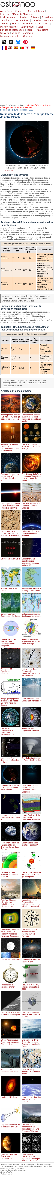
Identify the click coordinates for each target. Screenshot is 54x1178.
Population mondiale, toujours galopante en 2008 (31, 986)
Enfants (34, 17)
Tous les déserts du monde (10, 588)
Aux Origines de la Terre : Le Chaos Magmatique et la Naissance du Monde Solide (31, 476)
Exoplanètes (22, 20)
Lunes (5, 23)
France (12, 105)
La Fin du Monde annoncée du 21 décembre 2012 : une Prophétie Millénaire (31, 1127)
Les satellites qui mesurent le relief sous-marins (31, 1070)
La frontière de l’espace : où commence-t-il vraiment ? (31, 532)
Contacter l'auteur (6, 1174)
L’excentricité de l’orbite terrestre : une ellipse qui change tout (31, 873)
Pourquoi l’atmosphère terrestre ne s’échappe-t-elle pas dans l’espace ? (10, 476)
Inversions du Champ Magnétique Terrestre (31, 728)
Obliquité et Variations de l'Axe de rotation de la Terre (31, 1013)
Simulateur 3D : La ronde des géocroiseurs (10, 1069)
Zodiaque (28, 32)
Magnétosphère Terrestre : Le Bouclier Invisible (10, 759)
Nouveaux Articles (10, 36)
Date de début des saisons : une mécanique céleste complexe (10, 641)
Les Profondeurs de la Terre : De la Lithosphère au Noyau (31, 816)
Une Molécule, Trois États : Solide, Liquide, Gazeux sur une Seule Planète (31, 1042)
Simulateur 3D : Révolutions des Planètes (10, 670)
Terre (29, 29)
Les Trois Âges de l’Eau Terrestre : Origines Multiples (31, 505)
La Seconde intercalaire (10, 558)
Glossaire (28, 36)
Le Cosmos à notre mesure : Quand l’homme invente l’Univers (31, 932)
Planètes (44, 23)
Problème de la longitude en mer (10, 985)
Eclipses (4, 14)
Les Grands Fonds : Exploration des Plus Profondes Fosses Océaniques (31, 787)
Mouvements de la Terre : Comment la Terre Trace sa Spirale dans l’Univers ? (10, 845)
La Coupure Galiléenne (10, 958)
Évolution (7, 20)
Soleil (40, 26)
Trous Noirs (41, 29)
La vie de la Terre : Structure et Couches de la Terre (10, 873)
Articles (21, 105)
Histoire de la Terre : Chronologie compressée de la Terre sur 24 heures (31, 671)
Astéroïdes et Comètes (12, 11)
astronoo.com (11, 170)
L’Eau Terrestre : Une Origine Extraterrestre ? (31, 699)
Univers (4, 32)
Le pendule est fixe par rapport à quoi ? (31, 959)
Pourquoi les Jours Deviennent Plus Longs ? (10, 816)
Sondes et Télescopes (12, 29)
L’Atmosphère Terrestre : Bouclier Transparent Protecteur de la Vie (10, 505)
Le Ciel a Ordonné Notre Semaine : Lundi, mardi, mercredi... (31, 445)
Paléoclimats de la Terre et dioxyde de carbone (31, 588)
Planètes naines (9, 26)
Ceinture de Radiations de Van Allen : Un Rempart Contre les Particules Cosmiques (10, 932)
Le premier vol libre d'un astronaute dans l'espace (31, 1098)
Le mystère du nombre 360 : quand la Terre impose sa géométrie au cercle (31, 417)
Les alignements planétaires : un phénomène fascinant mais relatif (31, 561)
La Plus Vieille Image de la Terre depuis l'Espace (10, 1012)
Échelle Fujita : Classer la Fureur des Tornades (31, 758)
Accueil (3, 105)
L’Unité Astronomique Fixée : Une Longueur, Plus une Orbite (10, 1041)
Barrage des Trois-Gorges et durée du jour (10, 614)
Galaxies (36, 20)
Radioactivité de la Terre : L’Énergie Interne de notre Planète (10, 786)
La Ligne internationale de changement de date (31, 614)
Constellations (36, 11)
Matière (16, 23)
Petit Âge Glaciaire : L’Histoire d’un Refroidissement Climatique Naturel (10, 902)
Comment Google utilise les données (13, 1170)
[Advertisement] (27, 76)
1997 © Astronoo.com (8, 1164)
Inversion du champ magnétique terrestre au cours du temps (31, 640)
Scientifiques (28, 26)
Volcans (16, 32)
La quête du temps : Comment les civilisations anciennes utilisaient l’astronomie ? (31, 902)
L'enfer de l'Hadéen (10, 1096)
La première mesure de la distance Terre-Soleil (10, 1125)
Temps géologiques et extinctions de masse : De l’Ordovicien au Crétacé (10, 701)
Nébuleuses (29, 23)
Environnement (8, 17)
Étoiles (23, 17)
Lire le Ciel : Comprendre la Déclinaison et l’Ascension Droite (10, 730)
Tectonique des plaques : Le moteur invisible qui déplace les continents (10, 416)
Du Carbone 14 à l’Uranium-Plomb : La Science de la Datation (10, 532)
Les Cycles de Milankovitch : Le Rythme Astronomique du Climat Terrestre (31, 1156)
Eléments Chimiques (23, 14)
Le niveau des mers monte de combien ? (31, 843)
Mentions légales (6, 1172)
